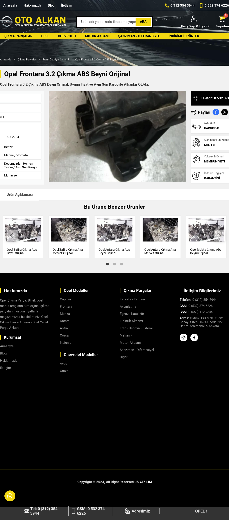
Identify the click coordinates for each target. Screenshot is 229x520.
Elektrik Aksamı (131, 321)
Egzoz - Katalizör (132, 314)
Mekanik (126, 335)
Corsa (64, 335)
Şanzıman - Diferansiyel (139, 36)
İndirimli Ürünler (184, 36)
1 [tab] (107, 264)
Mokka (65, 314)
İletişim (66, 5)
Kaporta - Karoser (132, 299)
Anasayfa (10, 5)
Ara (143, 22)
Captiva (65, 299)
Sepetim (222, 22)
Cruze (64, 371)
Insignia (65, 343)
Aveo (63, 364)
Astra (64, 328)
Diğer (123, 357)
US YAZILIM (143, 482)
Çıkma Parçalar (18, 36)
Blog (51, 5)
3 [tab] (121, 264)
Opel (45, 36)
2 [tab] (114, 264)
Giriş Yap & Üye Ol (195, 22)
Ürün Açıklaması (20, 194)
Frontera (66, 306)
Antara (65, 321)
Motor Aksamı (97, 36)
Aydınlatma (128, 306)
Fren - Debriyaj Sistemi (56, 59)
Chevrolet (67, 36)
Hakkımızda (32, 5)
